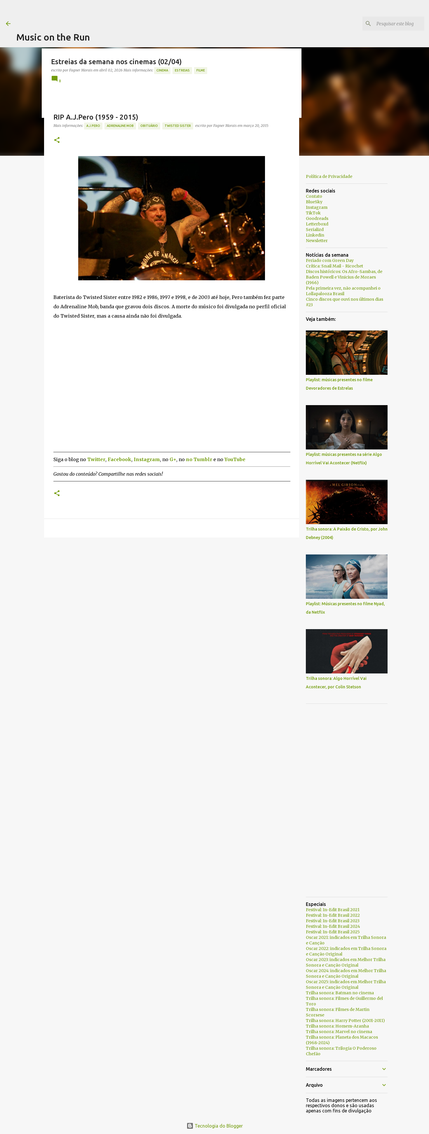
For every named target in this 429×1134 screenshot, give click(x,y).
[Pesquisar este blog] (393, 24)
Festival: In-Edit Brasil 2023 (333, 920)
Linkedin (315, 235)
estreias (182, 70)
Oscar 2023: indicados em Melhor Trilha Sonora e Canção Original (346, 962)
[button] (56, 140)
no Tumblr (199, 459)
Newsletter (317, 240)
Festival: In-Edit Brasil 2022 (333, 915)
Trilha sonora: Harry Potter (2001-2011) (345, 1020)
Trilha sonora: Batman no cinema (340, 992)
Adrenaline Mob (120, 125)
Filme (200, 70)
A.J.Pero (93, 125)
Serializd (315, 229)
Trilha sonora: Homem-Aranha (337, 1026)
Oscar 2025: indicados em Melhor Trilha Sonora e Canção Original (346, 984)
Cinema (162, 70)
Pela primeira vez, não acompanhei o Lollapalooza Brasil (343, 291)
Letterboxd (317, 224)
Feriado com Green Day (330, 260)
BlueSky (314, 201)
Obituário (149, 125)
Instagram (316, 207)
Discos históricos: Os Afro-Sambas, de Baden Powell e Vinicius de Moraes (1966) (344, 277)
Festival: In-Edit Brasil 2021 (333, 909)
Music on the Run (53, 37)
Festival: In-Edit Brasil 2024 (333, 926)
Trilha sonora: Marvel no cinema (339, 1031)
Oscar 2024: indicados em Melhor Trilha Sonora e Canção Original (346, 973)
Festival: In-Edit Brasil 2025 (333, 932)
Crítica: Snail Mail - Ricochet (334, 266)
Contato (314, 196)
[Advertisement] (122, 13)
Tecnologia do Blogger (214, 1125)
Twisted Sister (178, 125)
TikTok (313, 213)
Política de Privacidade (329, 176)
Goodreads (317, 218)
